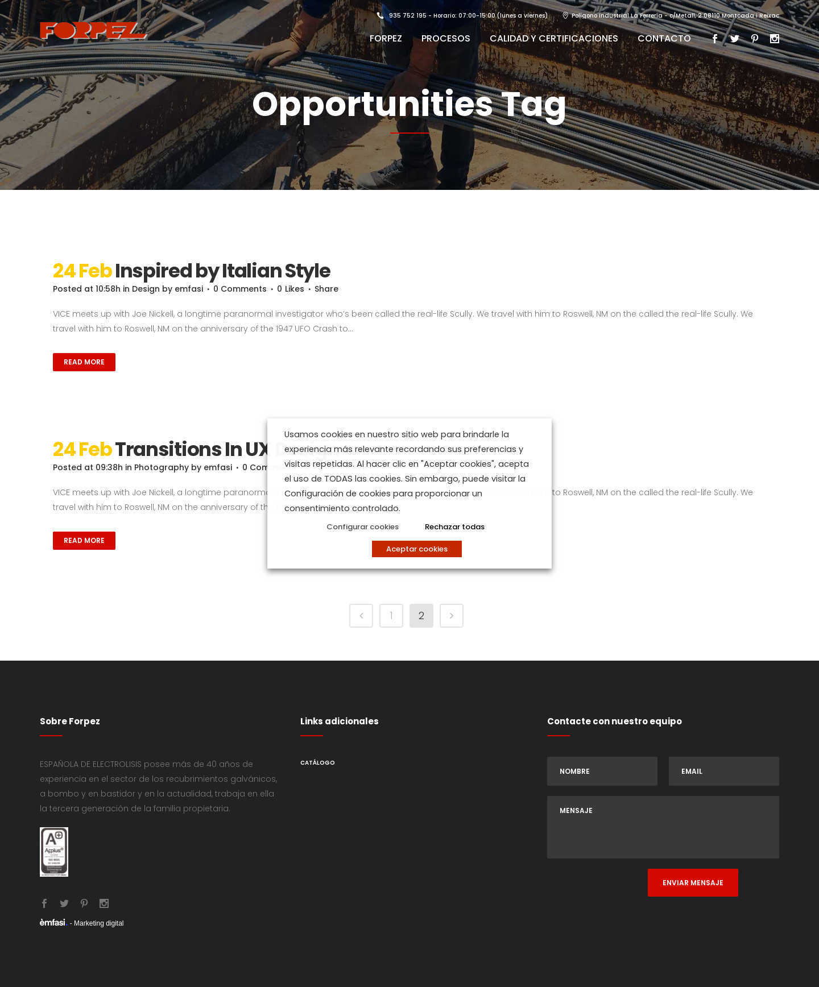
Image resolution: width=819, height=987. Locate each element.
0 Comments (240, 289)
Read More (84, 362)
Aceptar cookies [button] (417, 549)
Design (146, 289)
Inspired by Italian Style (222, 270)
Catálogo (317, 762)
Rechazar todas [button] (455, 526)
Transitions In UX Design (227, 449)
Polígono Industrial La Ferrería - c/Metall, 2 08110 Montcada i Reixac (675, 15)
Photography (161, 467)
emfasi (189, 289)
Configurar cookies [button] (362, 526)
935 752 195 (408, 15)
